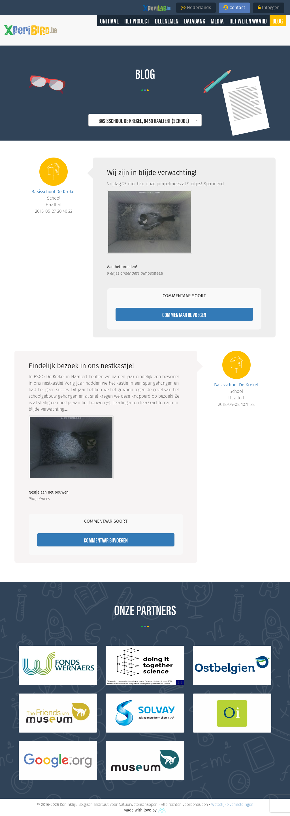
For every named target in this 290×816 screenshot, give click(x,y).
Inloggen (269, 7)
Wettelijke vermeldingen (232, 804)
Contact (234, 7)
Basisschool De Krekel (53, 191)
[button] (278, 20)
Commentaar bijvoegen (184, 314)
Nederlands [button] (196, 7)
